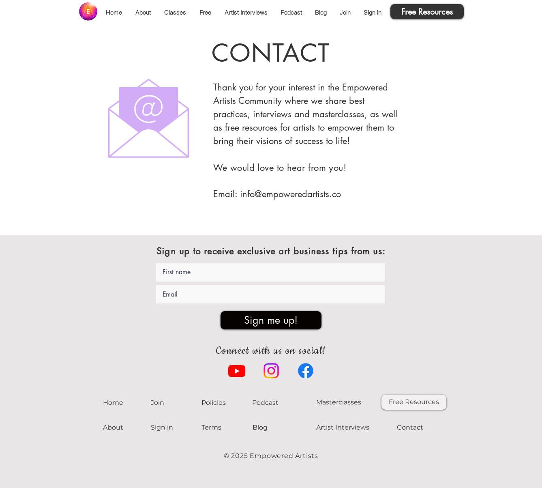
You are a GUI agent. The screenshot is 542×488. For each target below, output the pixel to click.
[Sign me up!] (271, 320)
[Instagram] (271, 371)
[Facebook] (306, 371)
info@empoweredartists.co (290, 194)
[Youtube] (237, 371)
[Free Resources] (427, 11)
